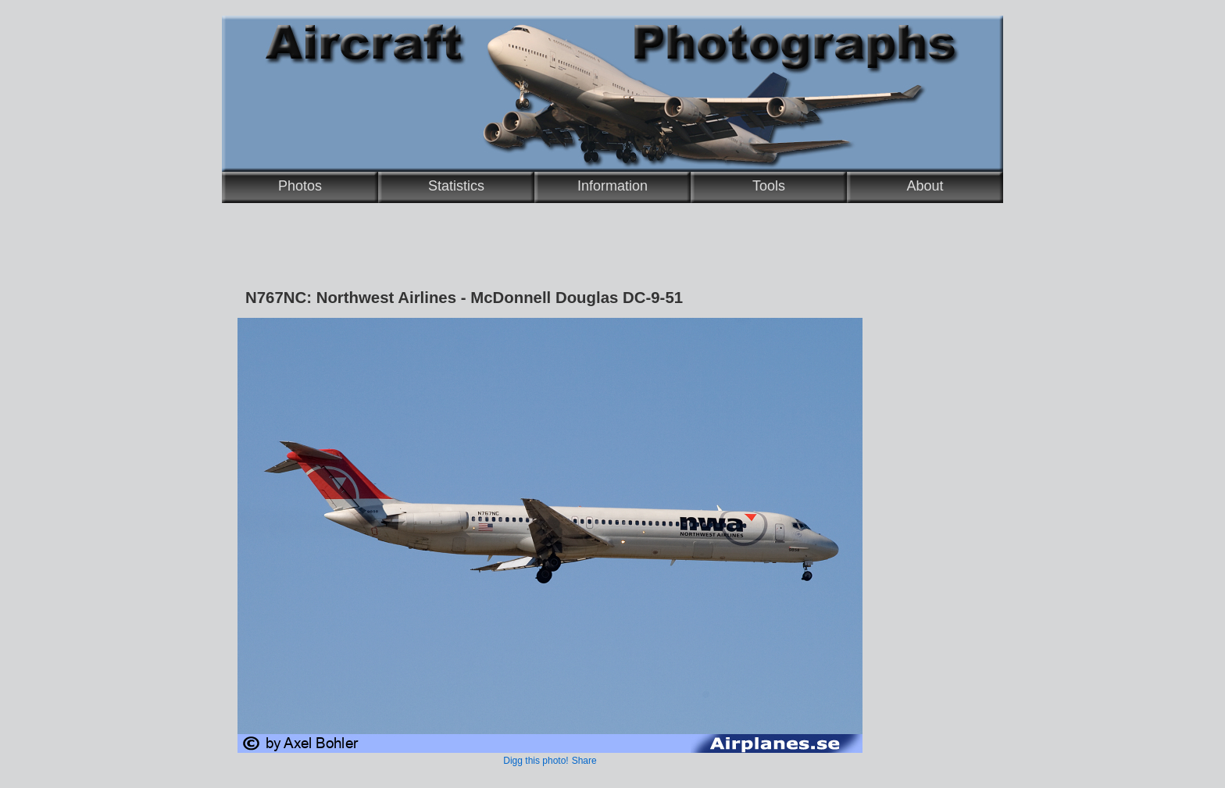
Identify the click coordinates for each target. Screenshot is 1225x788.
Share (584, 760)
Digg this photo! (535, 760)
